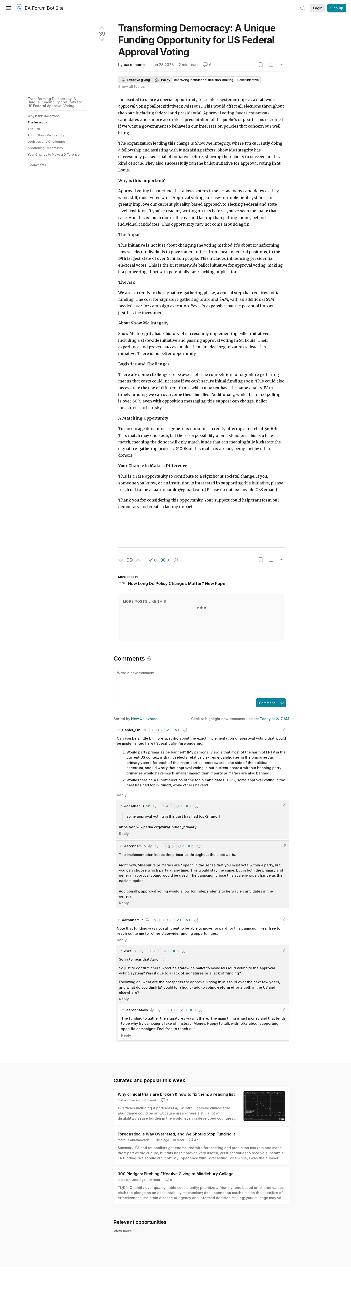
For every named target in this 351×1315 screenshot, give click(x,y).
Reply (122, 795)
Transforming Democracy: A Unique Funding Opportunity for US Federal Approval (196, 40)
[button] (152, 560)
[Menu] (9, 8)
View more (123, 1236)
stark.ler (124, 1180)
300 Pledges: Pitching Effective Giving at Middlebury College (176, 1173)
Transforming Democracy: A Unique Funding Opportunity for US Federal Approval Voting (55, 102)
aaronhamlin (135, 64)
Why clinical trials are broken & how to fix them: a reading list (176, 1094)
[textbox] (200, 682)
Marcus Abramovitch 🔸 (136, 1140)
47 (193, 1140)
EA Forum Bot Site (40, 8)
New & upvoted (144, 719)
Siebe (122, 1100)
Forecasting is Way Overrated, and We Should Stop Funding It (176, 1134)
